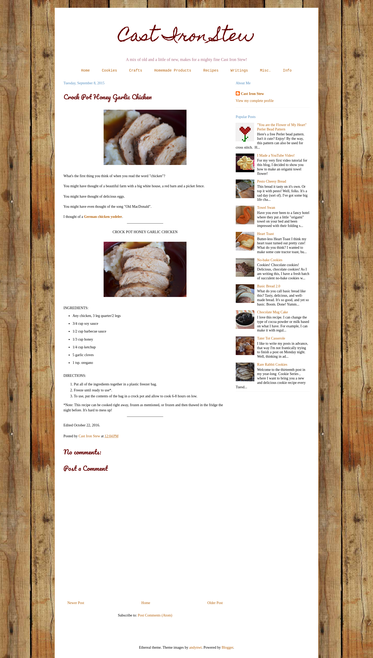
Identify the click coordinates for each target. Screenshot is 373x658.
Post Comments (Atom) (155, 615)
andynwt (195, 647)
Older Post (215, 603)
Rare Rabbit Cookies (272, 364)
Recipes (211, 70)
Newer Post (75, 603)
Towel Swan (266, 208)
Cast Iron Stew (186, 37)
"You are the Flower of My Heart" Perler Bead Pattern (282, 127)
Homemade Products (172, 70)
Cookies (109, 70)
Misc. (265, 70)
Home (85, 70)
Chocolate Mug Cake (272, 312)
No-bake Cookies (270, 260)
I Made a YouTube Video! (276, 155)
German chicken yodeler (103, 217)
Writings (239, 70)
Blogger (227, 647)
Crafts (135, 70)
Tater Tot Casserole (271, 338)
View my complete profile (255, 101)
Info (287, 70)
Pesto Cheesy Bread (271, 181)
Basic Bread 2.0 (268, 286)
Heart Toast (265, 234)
